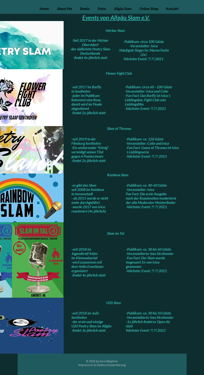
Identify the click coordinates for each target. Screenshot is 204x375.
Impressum (85, 365)
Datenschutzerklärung (111, 365)
